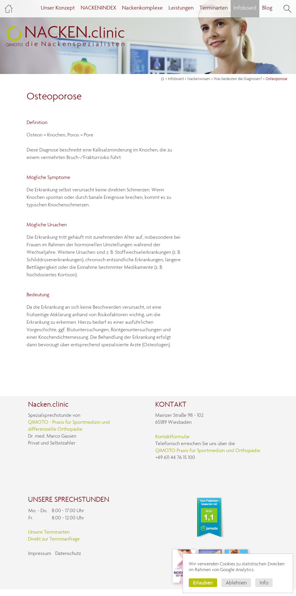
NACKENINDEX (98, 7)
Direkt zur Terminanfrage (54, 539)
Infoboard (176, 78)
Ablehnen (236, 583)
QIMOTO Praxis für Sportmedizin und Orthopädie (207, 450)
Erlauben (203, 582)
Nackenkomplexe (142, 7)
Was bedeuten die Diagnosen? (238, 78)
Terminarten (213, 7)
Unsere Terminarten (49, 532)
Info (264, 583)
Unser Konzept (58, 7)
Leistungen (181, 7)
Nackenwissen (198, 78)
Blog (267, 7)
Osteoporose (276, 78)
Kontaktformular (172, 437)
